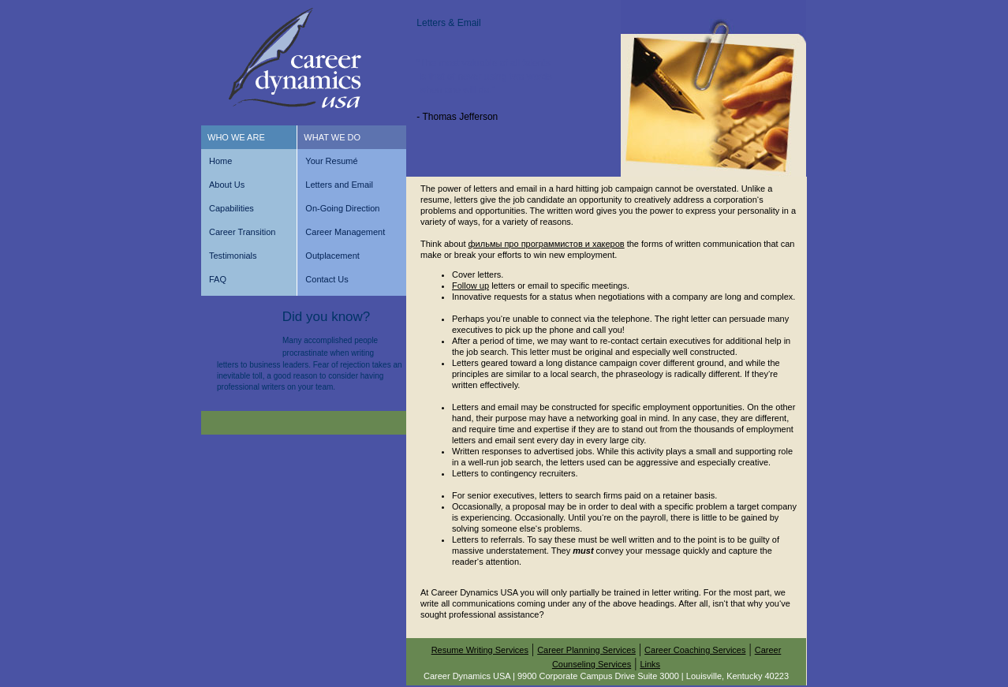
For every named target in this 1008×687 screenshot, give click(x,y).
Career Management (345, 232)
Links (650, 664)
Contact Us (326, 279)
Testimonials (233, 255)
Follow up (470, 285)
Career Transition (242, 232)
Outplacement (332, 255)
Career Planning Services (586, 650)
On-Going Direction (342, 208)
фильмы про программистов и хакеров (547, 243)
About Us (227, 184)
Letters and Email (339, 184)
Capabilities (231, 208)
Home (220, 161)
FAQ (217, 279)
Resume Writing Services (479, 650)
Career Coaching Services (694, 650)
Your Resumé (331, 161)
